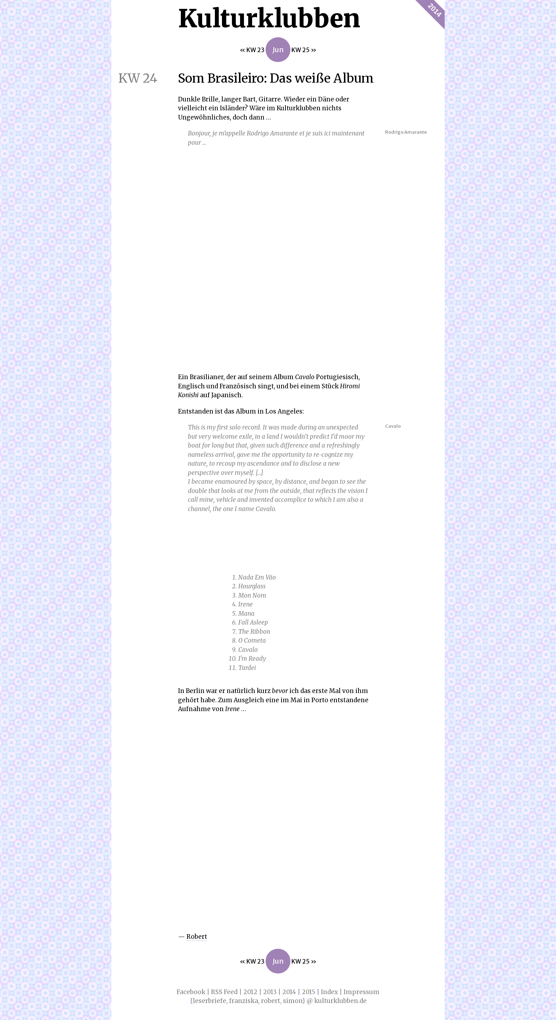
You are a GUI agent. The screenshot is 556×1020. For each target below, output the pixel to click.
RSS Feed (224, 992)
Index (329, 992)
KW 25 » (304, 50)
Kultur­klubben (269, 18)
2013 (270, 992)
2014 (435, 10)
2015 (308, 992)
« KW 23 (253, 50)
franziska (243, 1001)
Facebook (191, 992)
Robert (197, 937)
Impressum (361, 992)
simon (292, 1001)
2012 (250, 992)
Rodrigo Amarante (406, 132)
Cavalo (393, 426)
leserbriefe (209, 1001)
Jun (278, 49)
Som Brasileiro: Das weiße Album (242, 78)
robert (270, 1001)
